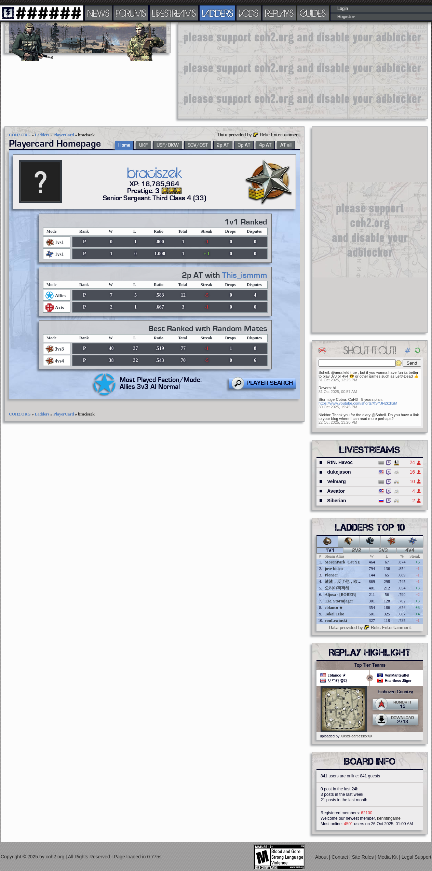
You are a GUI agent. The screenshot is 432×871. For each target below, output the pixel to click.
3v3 (383, 550)
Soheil (324, 372)
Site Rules (363, 857)
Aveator (336, 491)
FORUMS (131, 13)
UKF (143, 145)
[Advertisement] (290, 70)
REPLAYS (279, 13)
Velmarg (336, 481)
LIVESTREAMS (174, 13)
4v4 (410, 550)
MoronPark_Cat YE (342, 562)
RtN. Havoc (340, 462)
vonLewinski (336, 620)
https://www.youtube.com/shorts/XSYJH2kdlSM (358, 403)
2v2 (356, 550)
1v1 (330, 550)
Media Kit (388, 857)
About (322, 857)
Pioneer (331, 575)
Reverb (324, 388)
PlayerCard (63, 135)
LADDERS (217, 13)
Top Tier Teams (370, 665)
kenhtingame (389, 818)
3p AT (244, 145)
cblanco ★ (334, 607)
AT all (286, 145)
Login (342, 8)
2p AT (223, 145)
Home (124, 145)
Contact (340, 857)
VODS (248, 13)
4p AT (265, 145)
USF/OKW (168, 145)
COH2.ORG (20, 135)
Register (346, 16)
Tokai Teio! (334, 614)
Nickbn (324, 415)
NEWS (98, 13)
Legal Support (416, 857)
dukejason (339, 472)
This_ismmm (244, 275)
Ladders (42, 135)
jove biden (334, 568)
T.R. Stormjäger (339, 601)
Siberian (336, 500)
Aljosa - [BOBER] (340, 594)
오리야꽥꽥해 (337, 588)
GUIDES (313, 13)
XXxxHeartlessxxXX (356, 736)
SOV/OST (198, 145)
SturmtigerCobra (332, 399)
